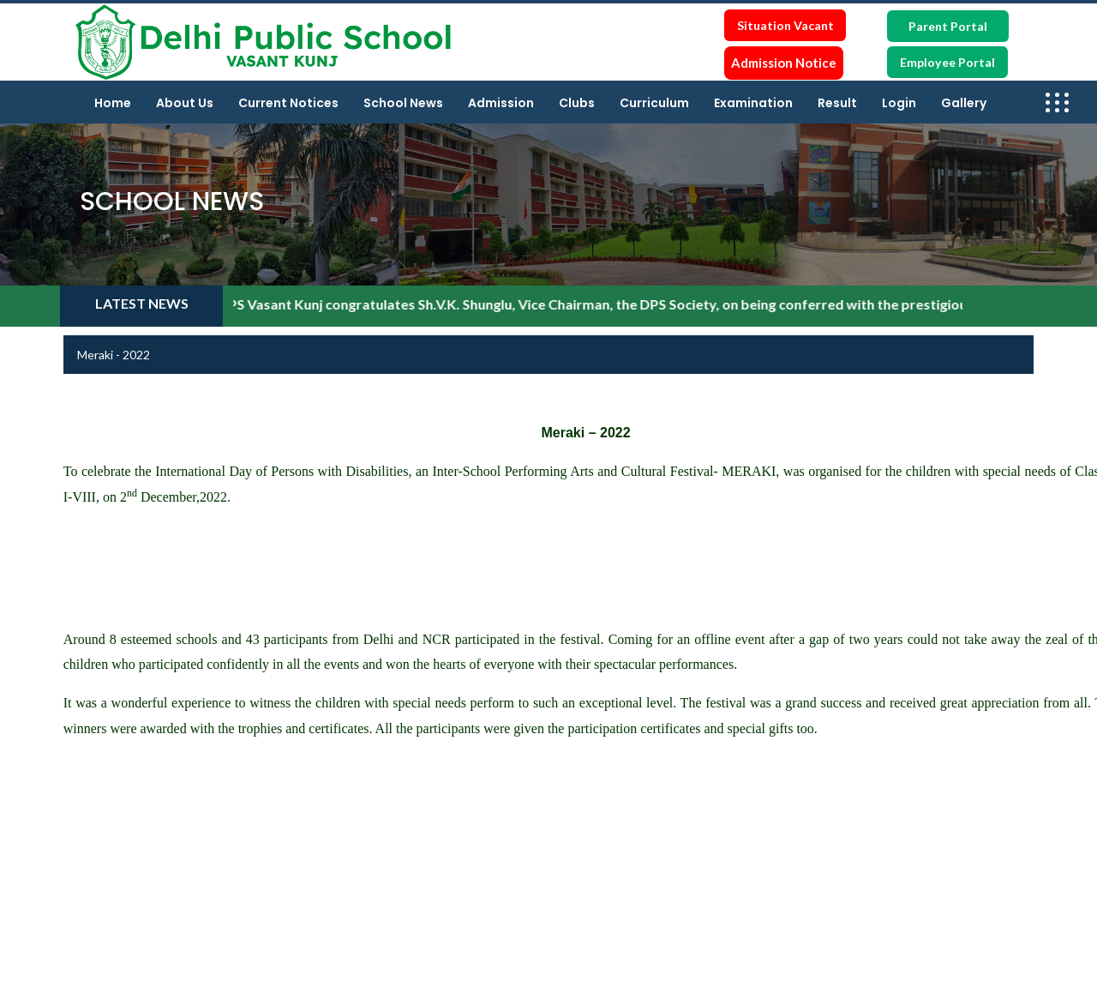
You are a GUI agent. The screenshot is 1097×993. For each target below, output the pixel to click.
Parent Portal (947, 26)
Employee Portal (947, 62)
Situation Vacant (785, 25)
